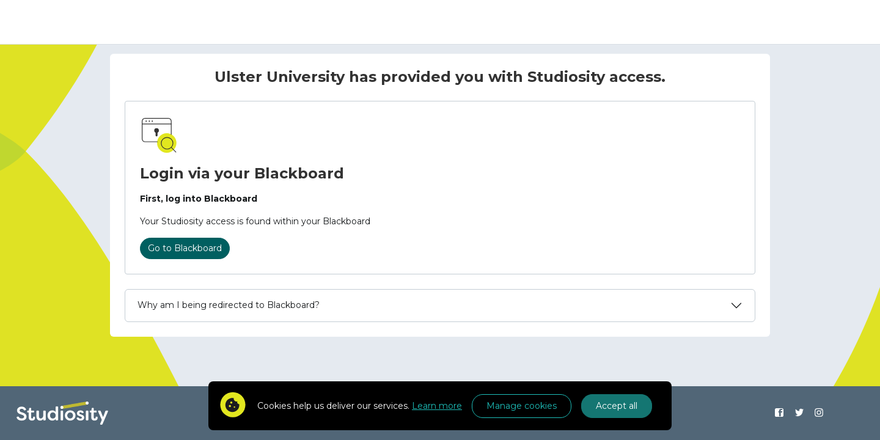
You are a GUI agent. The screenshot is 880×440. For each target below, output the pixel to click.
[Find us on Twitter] (799, 413)
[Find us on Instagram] (819, 413)
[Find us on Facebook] (779, 413)
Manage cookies (521, 405)
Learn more (437, 405)
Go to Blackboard (185, 248)
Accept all (616, 405)
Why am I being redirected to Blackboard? (229, 304)
